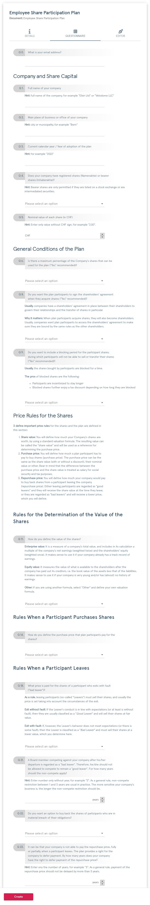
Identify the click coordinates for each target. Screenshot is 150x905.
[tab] (29, 34)
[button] (102, 234)
